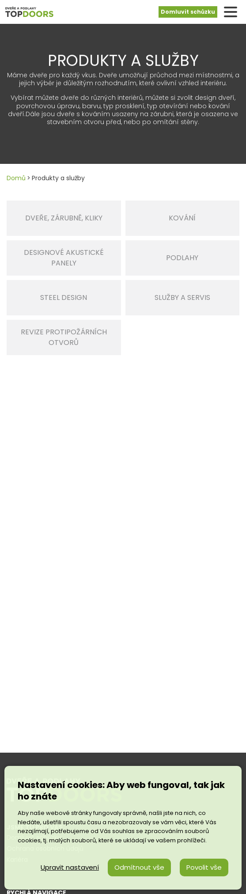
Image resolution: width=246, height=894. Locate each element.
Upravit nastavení (70, 867)
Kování (182, 218)
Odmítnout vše (139, 867)
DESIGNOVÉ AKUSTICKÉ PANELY (64, 257)
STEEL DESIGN (63, 297)
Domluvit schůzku (188, 11)
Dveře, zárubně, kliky (63, 218)
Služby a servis (182, 297)
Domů (16, 178)
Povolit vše (204, 867)
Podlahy (182, 258)
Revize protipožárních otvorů (64, 337)
